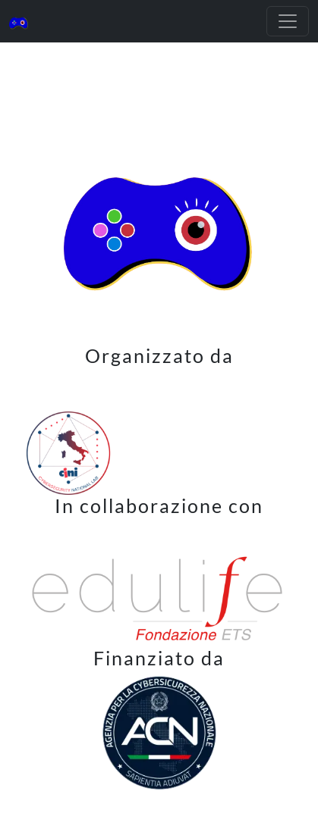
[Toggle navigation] (287, 21)
